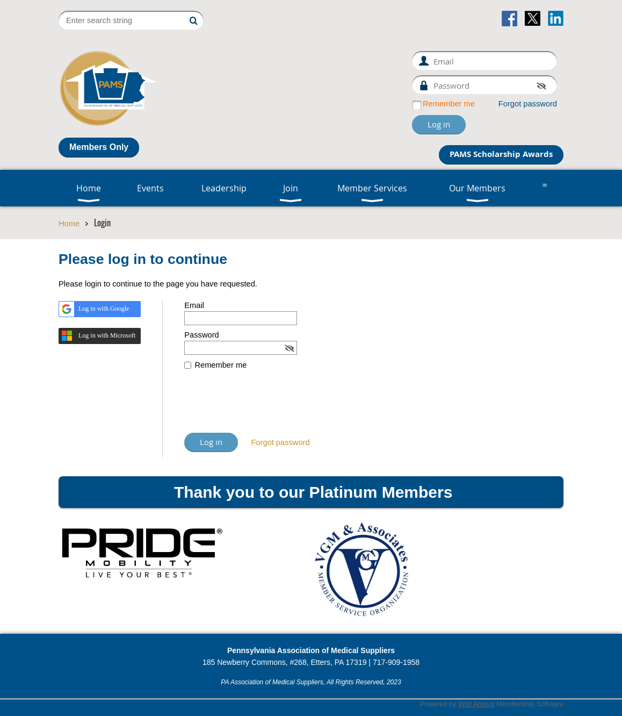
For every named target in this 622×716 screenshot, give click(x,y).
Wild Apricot (476, 704)
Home (69, 223)
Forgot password (527, 103)
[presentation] (266, 406)
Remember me (449, 103)
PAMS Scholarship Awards (501, 154)
